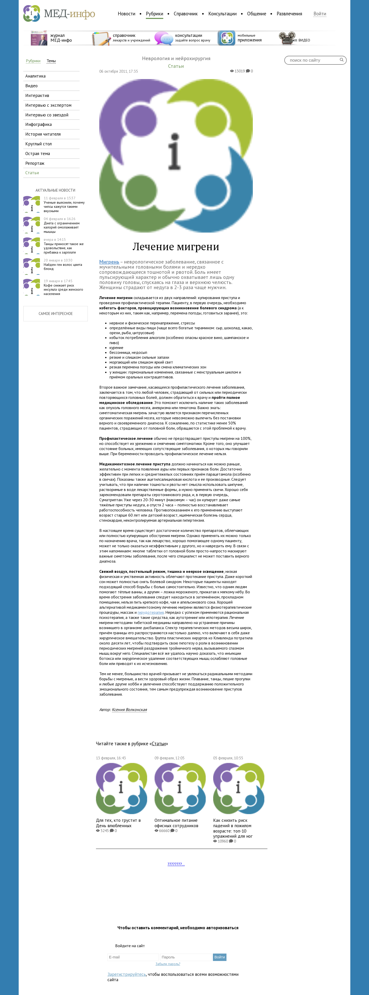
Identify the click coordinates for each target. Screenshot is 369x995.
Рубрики (154, 13)
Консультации (222, 13)
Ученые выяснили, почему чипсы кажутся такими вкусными (64, 204)
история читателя (43, 134)
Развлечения (289, 13)
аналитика (35, 76)
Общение (256, 13)
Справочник (186, 13)
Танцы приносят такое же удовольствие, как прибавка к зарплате (64, 246)
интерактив (37, 95)
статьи (32, 173)
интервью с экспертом (48, 105)
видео (31, 86)
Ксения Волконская (129, 709)
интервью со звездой (46, 115)
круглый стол (38, 144)
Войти (319, 14)
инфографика (38, 124)
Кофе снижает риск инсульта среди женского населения (63, 287)
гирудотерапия (151, 612)
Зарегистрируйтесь (126, 974)
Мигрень (109, 261)
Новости (126, 13)
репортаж (34, 163)
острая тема (37, 153)
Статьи (159, 743)
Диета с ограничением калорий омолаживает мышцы (62, 225)
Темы (51, 60)
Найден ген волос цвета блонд (63, 264)
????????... (176, 864)
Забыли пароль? (168, 964)
